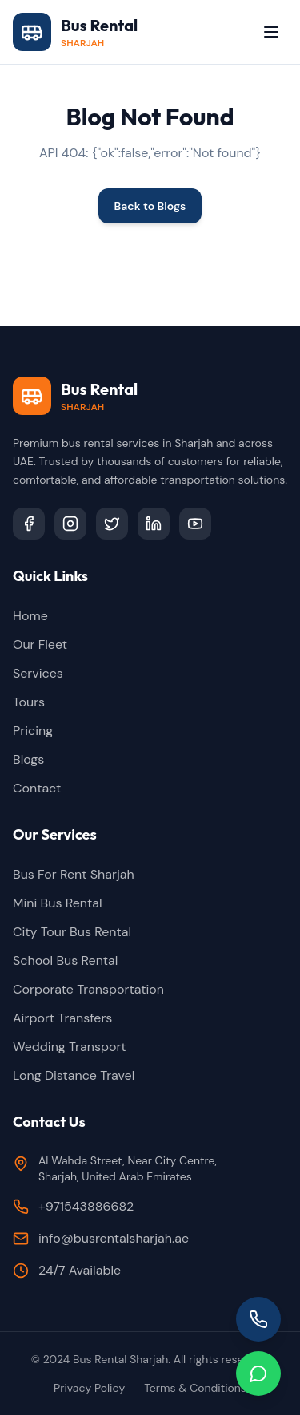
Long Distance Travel (73, 1075)
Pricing (33, 730)
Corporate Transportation (88, 989)
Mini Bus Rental (57, 903)
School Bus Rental (65, 960)
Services (38, 673)
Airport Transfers (62, 1018)
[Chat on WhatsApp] (258, 1373)
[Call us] (258, 1319)
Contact (37, 788)
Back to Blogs (150, 206)
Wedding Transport (69, 1046)
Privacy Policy (89, 1388)
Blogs (28, 759)
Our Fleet (40, 644)
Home (30, 615)
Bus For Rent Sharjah (73, 874)
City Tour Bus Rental (72, 931)
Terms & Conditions (195, 1388)
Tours (29, 702)
